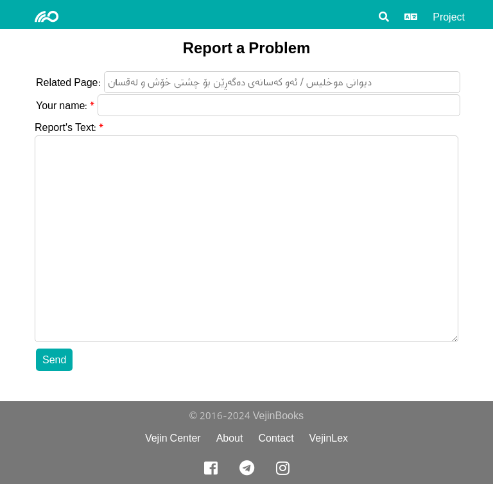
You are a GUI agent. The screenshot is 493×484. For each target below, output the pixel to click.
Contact (275, 438)
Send (54, 360)
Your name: (61, 106)
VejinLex (329, 438)
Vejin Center (173, 438)
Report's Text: (65, 127)
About (229, 438)
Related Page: (68, 82)
